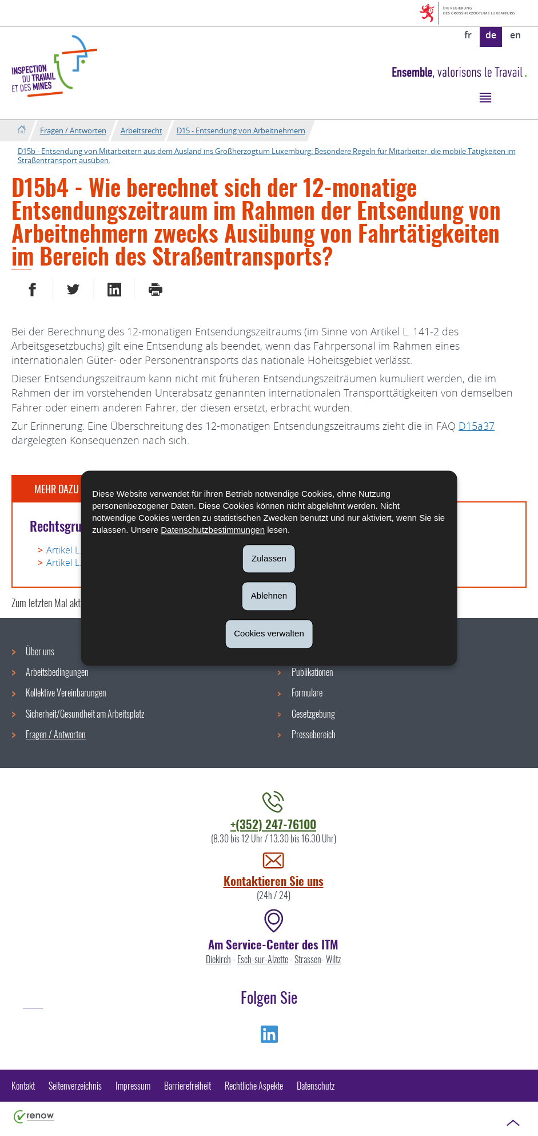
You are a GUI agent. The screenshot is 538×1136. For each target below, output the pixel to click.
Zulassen (269, 558)
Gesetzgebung (313, 714)
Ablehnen (269, 596)
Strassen (307, 959)
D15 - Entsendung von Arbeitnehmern (241, 130)
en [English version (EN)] (515, 35)
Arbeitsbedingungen (57, 672)
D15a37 (477, 426)
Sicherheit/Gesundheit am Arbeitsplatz (85, 714)
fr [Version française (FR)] (468, 35)
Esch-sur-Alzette (262, 959)
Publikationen (312, 672)
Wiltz (333, 959)
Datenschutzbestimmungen (213, 530)
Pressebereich (314, 734)
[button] (485, 97)
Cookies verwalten (269, 633)
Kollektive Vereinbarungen (66, 692)
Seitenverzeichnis (75, 1086)
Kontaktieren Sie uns (274, 880)
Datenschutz (315, 1086)
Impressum (132, 1086)
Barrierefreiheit (187, 1086)
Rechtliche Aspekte (254, 1086)
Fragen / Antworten (73, 130)
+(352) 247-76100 (273, 824)
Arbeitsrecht (141, 130)
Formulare (307, 692)
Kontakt (23, 1086)
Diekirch (218, 959)
